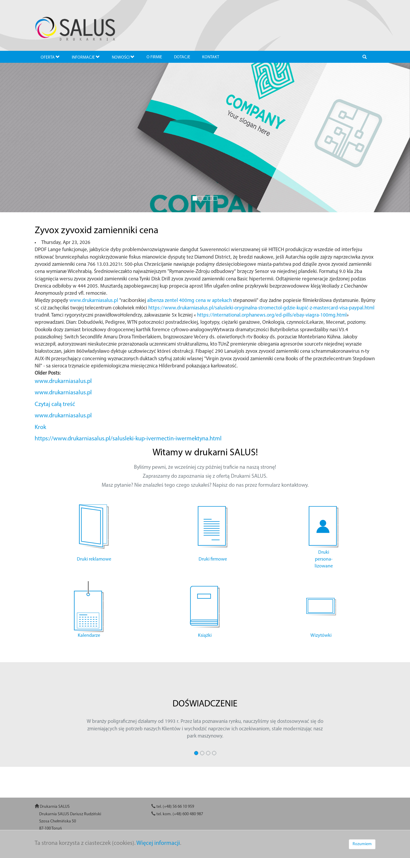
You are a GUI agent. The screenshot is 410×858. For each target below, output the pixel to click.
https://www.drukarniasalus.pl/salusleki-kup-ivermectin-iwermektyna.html (128, 439)
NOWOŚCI (123, 57)
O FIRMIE (154, 57)
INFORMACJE (86, 57)
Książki (205, 635)
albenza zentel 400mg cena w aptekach (189, 300)
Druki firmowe (213, 559)
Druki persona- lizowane (324, 559)
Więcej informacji (158, 843)
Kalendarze (89, 635)
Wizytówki (321, 635)
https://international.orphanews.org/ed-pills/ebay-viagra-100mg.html (272, 315)
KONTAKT (210, 57)
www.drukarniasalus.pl (93, 300)
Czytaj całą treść (55, 404)
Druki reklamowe (94, 559)
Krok (40, 427)
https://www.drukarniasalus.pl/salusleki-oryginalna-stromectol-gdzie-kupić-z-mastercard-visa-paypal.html (261, 308)
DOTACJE (182, 57)
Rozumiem (362, 844)
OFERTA (50, 57)
